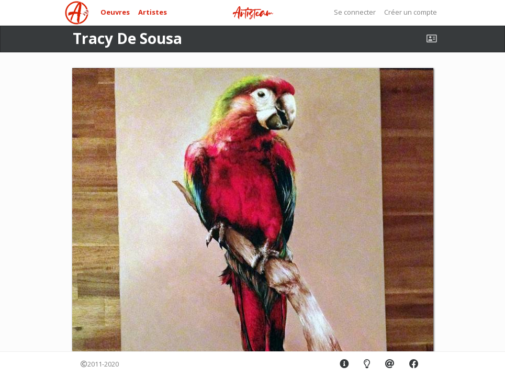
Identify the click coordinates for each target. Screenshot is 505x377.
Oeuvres (115, 12)
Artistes (152, 12)
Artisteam (252, 13)
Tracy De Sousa (127, 38)
